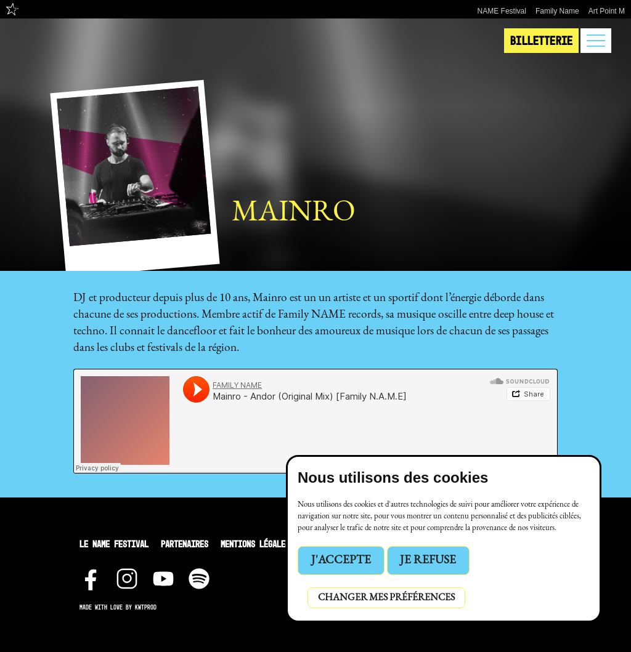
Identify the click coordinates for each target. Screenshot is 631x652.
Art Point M (606, 11)
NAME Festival (502, 11)
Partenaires (184, 544)
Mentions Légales (255, 544)
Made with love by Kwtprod (118, 607)
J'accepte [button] (341, 560)
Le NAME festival (114, 544)
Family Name (557, 11)
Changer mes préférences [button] (386, 598)
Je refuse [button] (428, 560)
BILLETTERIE (541, 40)
